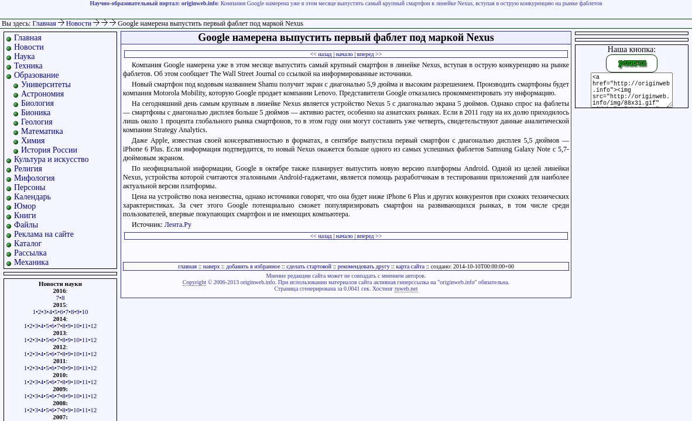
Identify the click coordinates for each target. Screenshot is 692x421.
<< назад (321, 54)
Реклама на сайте (44, 234)
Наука (24, 56)
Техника (28, 65)
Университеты (46, 84)
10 (85, 311)
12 (93, 325)
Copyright (195, 282)
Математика (42, 131)
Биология (37, 103)
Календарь (32, 196)
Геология (37, 122)
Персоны (29, 187)
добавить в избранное (253, 266)
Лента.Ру (178, 224)
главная (187, 266)
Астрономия (42, 93)
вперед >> (369, 54)
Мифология (34, 178)
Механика (31, 262)
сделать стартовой (308, 266)
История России (49, 150)
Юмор (25, 206)
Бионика (35, 112)
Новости (80, 23)
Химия (32, 140)
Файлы (26, 224)
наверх (211, 266)
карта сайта (410, 266)
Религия (28, 168)
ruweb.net (406, 288)
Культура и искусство (51, 159)
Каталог (28, 243)
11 (85, 325)
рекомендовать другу (364, 266)
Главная (44, 23)
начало (344, 54)
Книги (25, 215)
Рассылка (30, 253)
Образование (36, 75)
